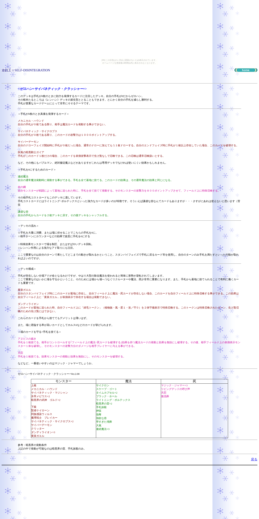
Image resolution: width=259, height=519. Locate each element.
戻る (254, 459)
